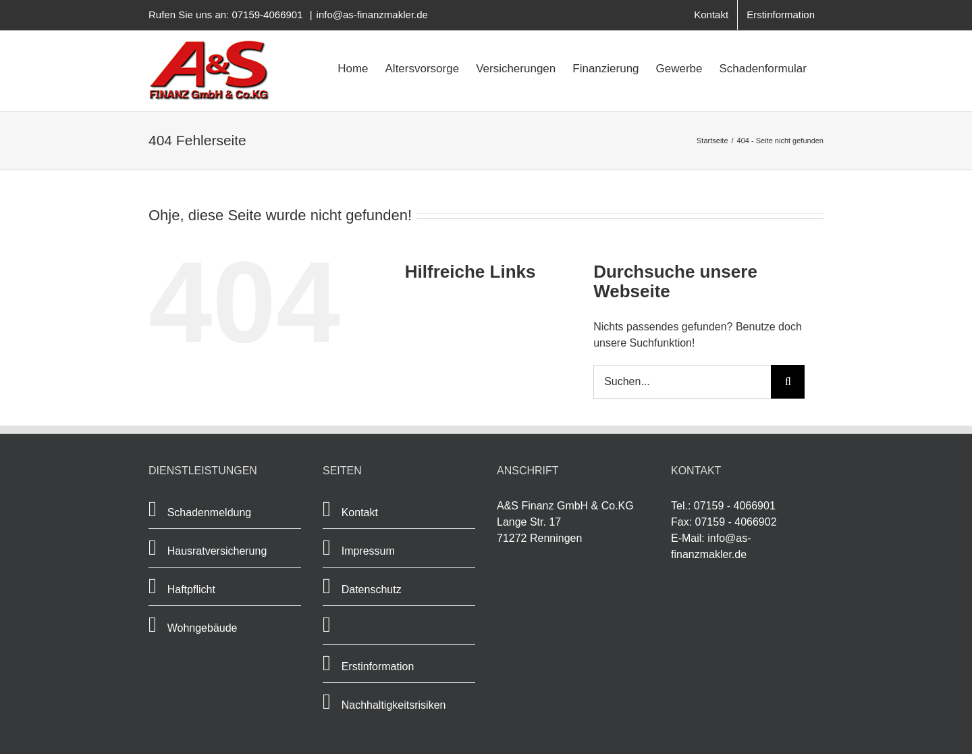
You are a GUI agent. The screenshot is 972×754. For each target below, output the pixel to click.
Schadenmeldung (210, 512)
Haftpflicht (191, 589)
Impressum (368, 551)
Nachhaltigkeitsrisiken (394, 705)
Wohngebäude (202, 628)
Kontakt (360, 512)
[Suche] (788, 382)
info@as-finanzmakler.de (372, 14)
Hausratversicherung (217, 551)
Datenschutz (372, 589)
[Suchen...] (682, 382)
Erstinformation (378, 666)
